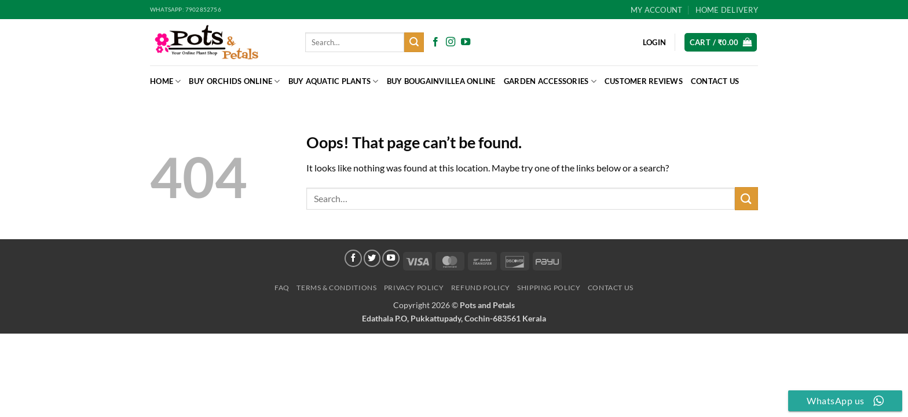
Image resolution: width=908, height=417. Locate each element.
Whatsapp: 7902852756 (185, 9)
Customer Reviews (644, 81)
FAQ (282, 287)
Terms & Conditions (336, 287)
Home (165, 81)
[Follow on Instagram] (450, 42)
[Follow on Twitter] (372, 258)
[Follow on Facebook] (435, 42)
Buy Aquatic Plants (333, 81)
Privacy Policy (414, 287)
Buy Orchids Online (234, 81)
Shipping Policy (548, 287)
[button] (720, 42)
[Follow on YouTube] (465, 42)
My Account (657, 9)
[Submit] (414, 42)
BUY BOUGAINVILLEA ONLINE (441, 81)
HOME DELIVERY (726, 9)
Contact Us (715, 81)
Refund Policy (480, 287)
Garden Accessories (550, 81)
